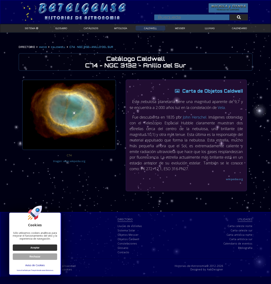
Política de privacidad (62, 272)
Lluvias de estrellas (130, 232)
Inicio (43, 47)
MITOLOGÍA (120, 28)
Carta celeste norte (240, 232)
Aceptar (34, 247)
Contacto (123, 259)
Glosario (123, 254)
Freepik (34, 270)
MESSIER (180, 28)
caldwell (58, 47)
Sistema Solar (126, 237)
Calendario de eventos (237, 250)
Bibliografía (245, 254)
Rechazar (35, 256)
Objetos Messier (128, 241)
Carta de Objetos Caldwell (206, 92)
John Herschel (208, 117)
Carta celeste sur (241, 237)
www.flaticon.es (47, 270)
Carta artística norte (239, 241)
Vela (228, 107)
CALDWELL (150, 28)
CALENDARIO (239, 28)
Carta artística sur (240, 245)
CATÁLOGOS (91, 28)
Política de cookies (60, 276)
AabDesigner (215, 276)
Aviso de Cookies (35, 265)
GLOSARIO (61, 28)
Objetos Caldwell (128, 245)
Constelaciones (127, 250)
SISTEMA (31, 28)
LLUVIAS (210, 28)
